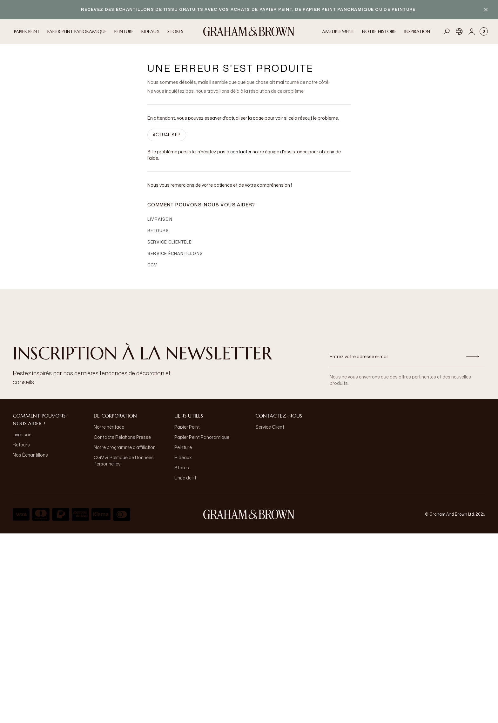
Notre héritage (109, 427)
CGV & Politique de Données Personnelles (124, 460)
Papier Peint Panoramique (201, 437)
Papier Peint (187, 427)
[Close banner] (486, 9)
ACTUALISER (167, 134)
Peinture (183, 447)
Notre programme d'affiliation (125, 447)
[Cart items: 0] (484, 31)
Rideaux (183, 457)
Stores (181, 468)
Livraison (159, 219)
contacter (241, 152)
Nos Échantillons (30, 455)
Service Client (269, 427)
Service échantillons (175, 253)
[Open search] (447, 31)
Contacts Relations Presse (122, 437)
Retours (158, 230)
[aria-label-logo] (249, 514)
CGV (152, 265)
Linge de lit (185, 478)
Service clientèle (169, 242)
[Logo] (249, 31)
